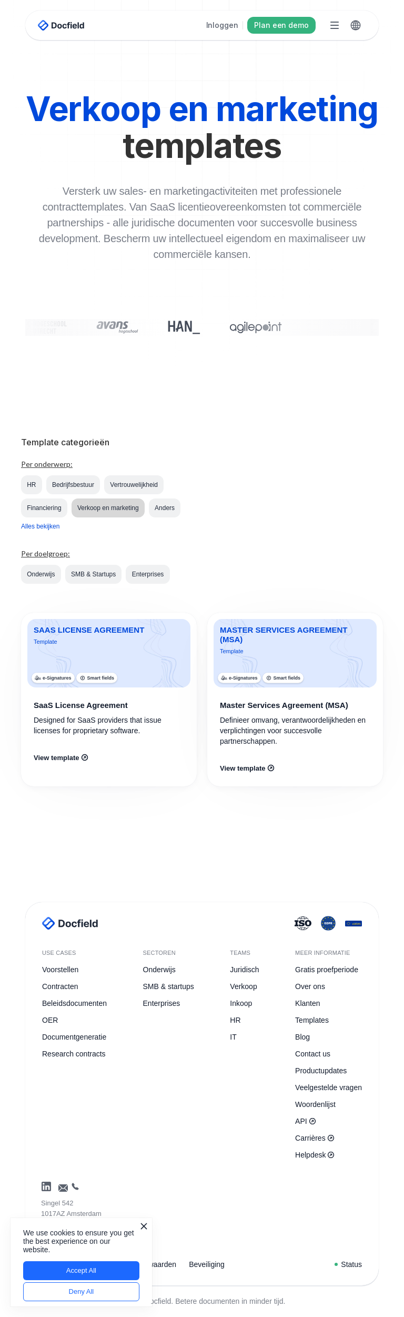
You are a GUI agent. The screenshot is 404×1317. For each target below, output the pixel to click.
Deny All (81, 1291)
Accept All (81, 1270)
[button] (355, 25)
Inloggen (222, 25)
